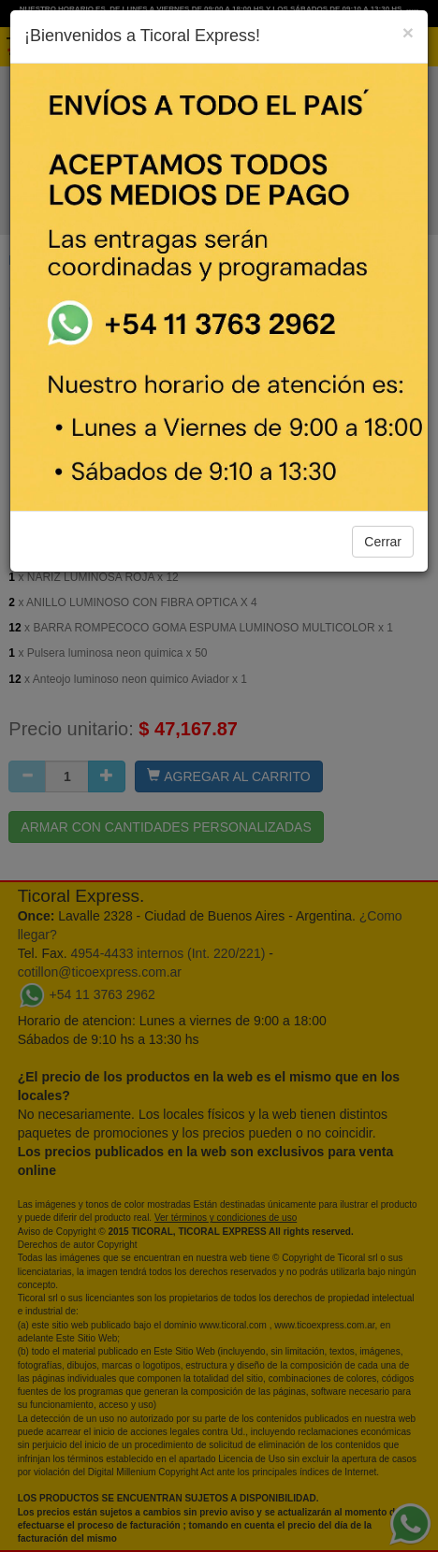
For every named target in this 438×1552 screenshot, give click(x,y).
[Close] (408, 32)
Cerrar (383, 541)
